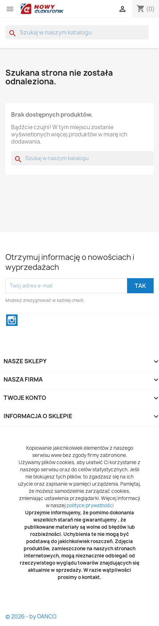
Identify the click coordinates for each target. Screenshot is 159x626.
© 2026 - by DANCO (31, 616)
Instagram (12, 320)
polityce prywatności (90, 505)
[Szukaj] (77, 32)
